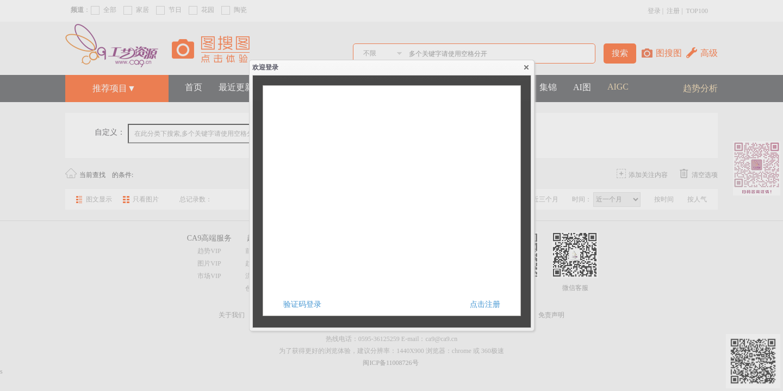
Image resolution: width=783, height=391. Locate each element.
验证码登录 (302, 304)
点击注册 (485, 304)
